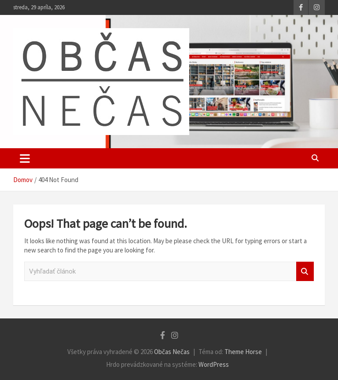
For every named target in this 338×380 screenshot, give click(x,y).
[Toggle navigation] (25, 158)
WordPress (213, 364)
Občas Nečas (172, 351)
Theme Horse (243, 351)
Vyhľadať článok (305, 271)
